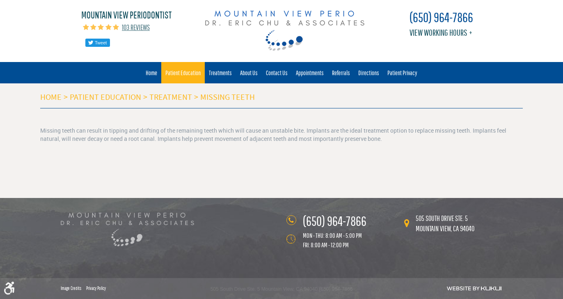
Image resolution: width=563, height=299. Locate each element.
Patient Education (183, 72)
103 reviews (136, 27)
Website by (474, 288)
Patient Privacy (402, 72)
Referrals (341, 72)
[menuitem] (151, 72)
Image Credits (71, 288)
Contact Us (277, 72)
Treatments (220, 72)
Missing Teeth (227, 97)
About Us (249, 72)
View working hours (438, 33)
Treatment (170, 97)
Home (151, 72)
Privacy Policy (96, 288)
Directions (368, 72)
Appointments (310, 72)
